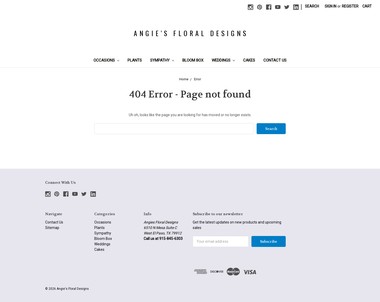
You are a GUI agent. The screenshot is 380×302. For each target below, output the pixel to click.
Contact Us (274, 60)
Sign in (330, 6)
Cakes (249, 60)
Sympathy (162, 60)
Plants (135, 60)
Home (183, 79)
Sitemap (52, 228)
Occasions (106, 60)
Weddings (223, 60)
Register (350, 6)
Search (312, 6)
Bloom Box (192, 60)
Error (197, 79)
